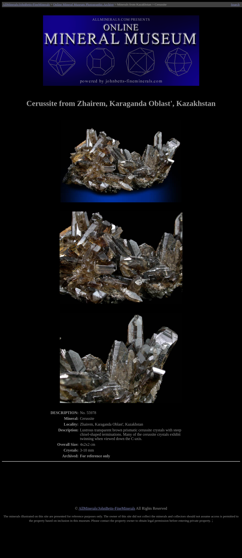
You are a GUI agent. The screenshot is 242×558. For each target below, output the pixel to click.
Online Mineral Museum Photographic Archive (83, 4)
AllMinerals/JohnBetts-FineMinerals (26, 4)
